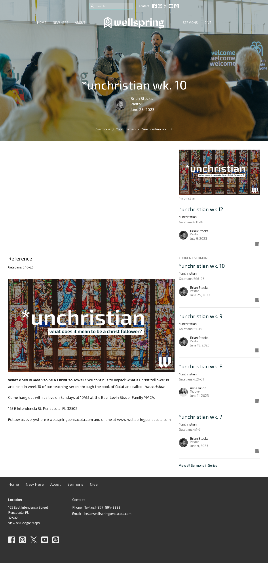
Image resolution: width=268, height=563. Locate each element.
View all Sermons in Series (198, 465)
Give (207, 23)
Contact (144, 6)
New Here (60, 23)
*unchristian (126, 129)
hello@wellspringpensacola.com (107, 513)
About (80, 23)
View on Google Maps (24, 523)
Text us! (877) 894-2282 (102, 507)
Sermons (190, 23)
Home (41, 23)
